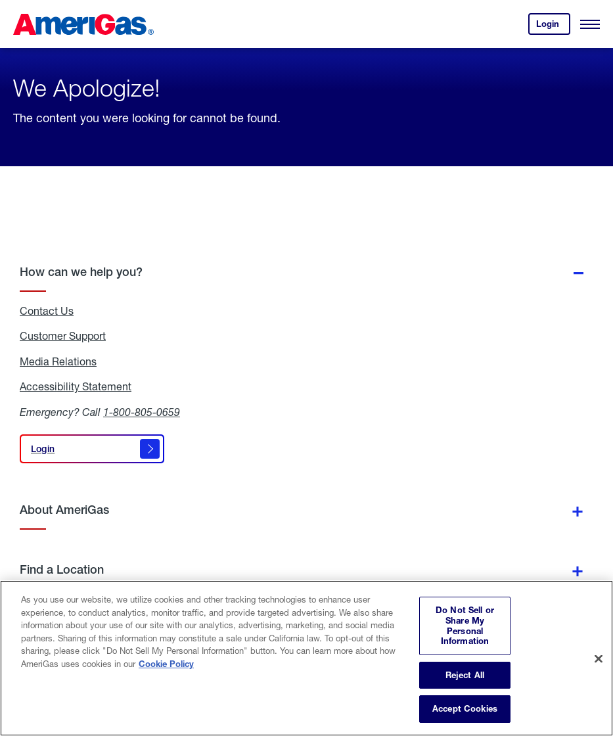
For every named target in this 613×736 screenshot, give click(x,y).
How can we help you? (81, 272)
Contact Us (47, 311)
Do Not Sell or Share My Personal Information (465, 625)
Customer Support (63, 336)
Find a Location (62, 569)
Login (553, 26)
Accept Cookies (464, 708)
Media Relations (58, 361)
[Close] (598, 658)
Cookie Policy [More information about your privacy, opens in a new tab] (166, 663)
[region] (306, 658)
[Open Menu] (590, 24)
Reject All (464, 675)
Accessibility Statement (75, 386)
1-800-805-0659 (141, 411)
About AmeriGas (64, 510)
